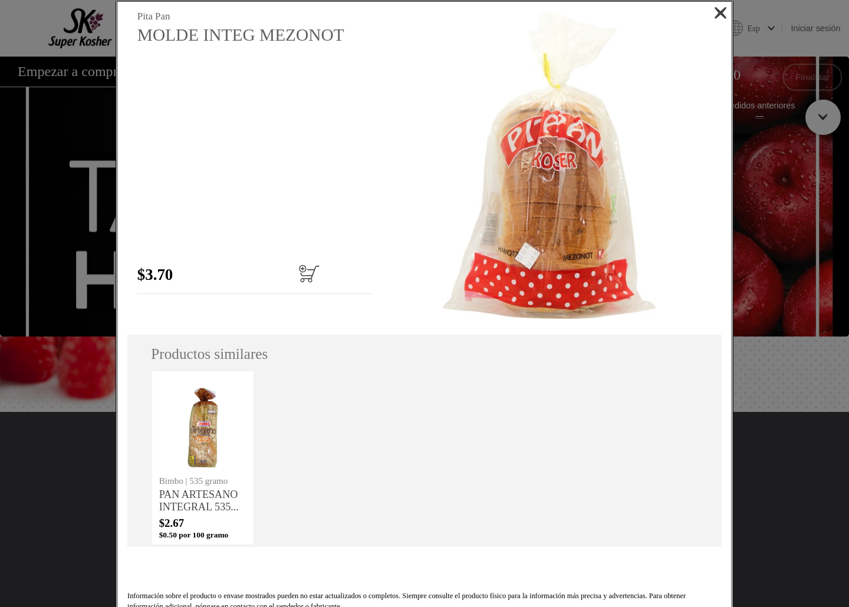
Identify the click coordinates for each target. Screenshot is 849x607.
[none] (203, 457)
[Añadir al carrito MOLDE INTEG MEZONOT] (323, 273)
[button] (549, 165)
